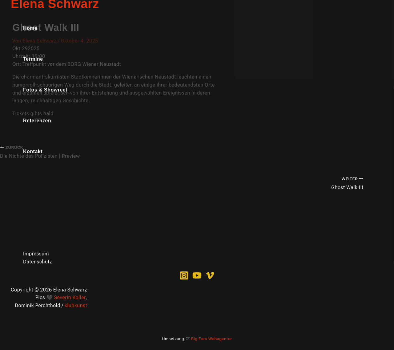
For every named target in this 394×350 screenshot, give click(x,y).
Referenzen (37, 120)
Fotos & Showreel (45, 89)
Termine (33, 59)
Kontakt (32, 151)
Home (30, 28)
